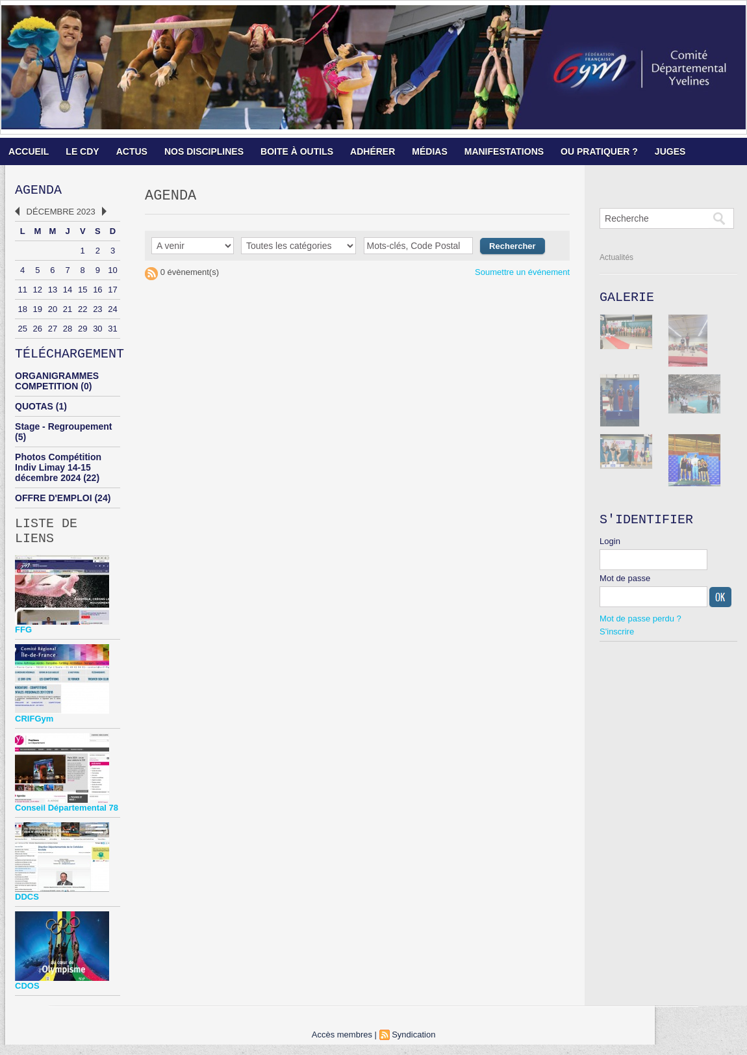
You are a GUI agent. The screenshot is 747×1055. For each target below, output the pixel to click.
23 (97, 312)
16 (97, 292)
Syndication (413, 1045)
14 (67, 292)
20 (52, 312)
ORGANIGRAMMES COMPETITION (57, 386)
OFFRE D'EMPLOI (53, 503)
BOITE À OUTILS (296, 151)
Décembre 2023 (61, 214)
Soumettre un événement (522, 275)
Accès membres (342, 1045)
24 (112, 312)
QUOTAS (34, 411)
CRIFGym (34, 729)
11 (22, 292)
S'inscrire (617, 637)
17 (112, 292)
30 (97, 331)
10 (112, 273)
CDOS (27, 996)
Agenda (38, 191)
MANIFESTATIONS (504, 151)
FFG (23, 640)
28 (67, 331)
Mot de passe (625, 583)
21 (67, 312)
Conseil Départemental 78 (66, 818)
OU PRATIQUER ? (599, 151)
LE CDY (82, 151)
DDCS (27, 907)
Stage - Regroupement (63, 431)
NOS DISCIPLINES (204, 151)
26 (37, 331)
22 (82, 312)
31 (112, 331)
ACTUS (131, 151)
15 (82, 292)
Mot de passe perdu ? (640, 624)
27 (52, 331)
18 (22, 312)
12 (37, 292)
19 (37, 312)
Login (610, 546)
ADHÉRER (372, 151)
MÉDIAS (429, 151)
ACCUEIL (28, 151)
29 (82, 331)
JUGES (670, 151)
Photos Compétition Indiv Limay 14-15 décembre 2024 (58, 472)
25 (22, 331)
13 (52, 292)
